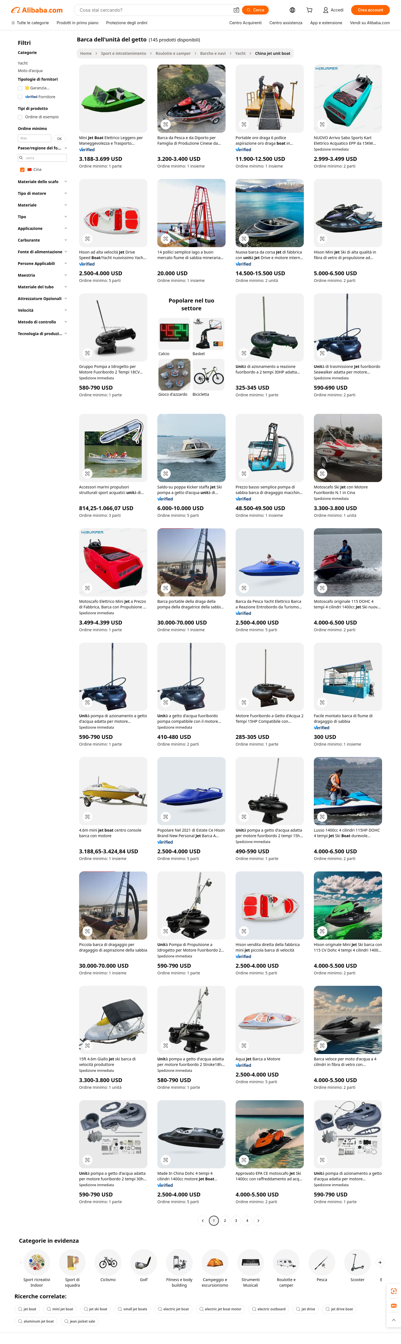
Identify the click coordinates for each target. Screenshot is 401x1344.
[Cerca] (255, 10)
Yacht (240, 53)
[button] (236, 10)
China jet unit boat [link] (272, 53)
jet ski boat (95, 1309)
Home (86, 53)
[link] (394, 1291)
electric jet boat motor (220, 1309)
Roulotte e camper (173, 53)
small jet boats (132, 1309)
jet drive (305, 1309)
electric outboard (268, 1309)
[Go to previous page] (203, 1221)
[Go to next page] (258, 1221)
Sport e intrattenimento (123, 53)
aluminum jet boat (36, 1321)
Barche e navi (213, 53)
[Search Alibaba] (154, 10)
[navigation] (42, 630)
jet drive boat (339, 1309)
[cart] (310, 10)
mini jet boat (60, 1309)
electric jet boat (173, 1309)
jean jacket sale (79, 1321)
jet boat (27, 1309)
